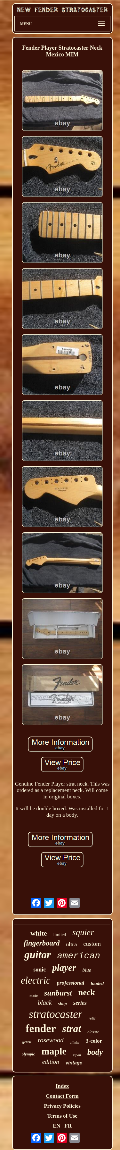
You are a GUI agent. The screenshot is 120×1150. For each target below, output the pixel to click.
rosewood (51, 1040)
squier (83, 932)
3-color (94, 1041)
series (80, 1003)
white (38, 933)
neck (86, 992)
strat (71, 1028)
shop (62, 1003)
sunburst (58, 993)
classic (93, 1031)
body (95, 1052)
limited (59, 934)
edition (50, 1061)
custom (92, 943)
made (33, 995)
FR (68, 1126)
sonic (39, 969)
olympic (28, 1054)
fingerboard (42, 943)
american (78, 956)
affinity (74, 1042)
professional (70, 983)
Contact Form (62, 1096)
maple (53, 1051)
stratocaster (55, 1014)
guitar (37, 955)
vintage (74, 1062)
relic (92, 1018)
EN (56, 1126)
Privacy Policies (62, 1106)
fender (41, 1028)
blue (86, 970)
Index (62, 1086)
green (26, 1041)
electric (36, 980)
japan (77, 1055)
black (45, 1002)
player (64, 968)
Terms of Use (62, 1116)
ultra (71, 944)
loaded (97, 983)
